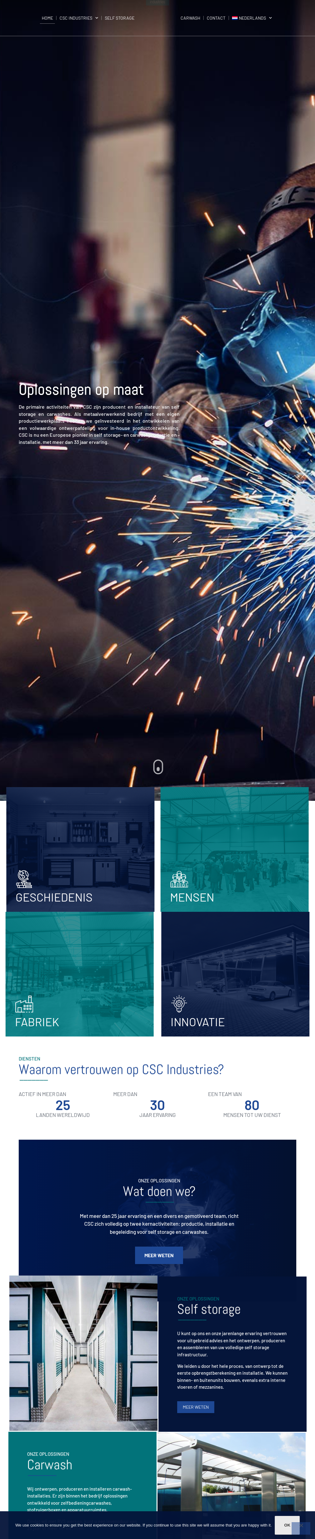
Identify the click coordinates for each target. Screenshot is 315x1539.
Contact (216, 18)
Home (47, 18)
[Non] (301, 1528)
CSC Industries (79, 18)
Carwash (190, 18)
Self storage (119, 18)
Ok (287, 1525)
